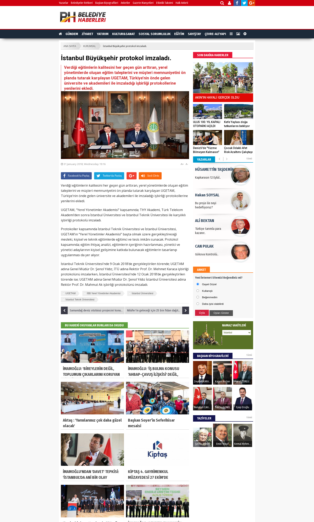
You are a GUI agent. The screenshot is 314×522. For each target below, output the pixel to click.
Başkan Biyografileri (106, 3)
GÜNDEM (71, 34)
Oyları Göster (221, 312)
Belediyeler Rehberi (82, 3)
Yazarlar (63, 3)
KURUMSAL (89, 46)
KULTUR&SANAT (123, 34)
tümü (249, 158)
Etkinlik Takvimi (164, 3)
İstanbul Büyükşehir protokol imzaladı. (125, 46)
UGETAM (70, 293)
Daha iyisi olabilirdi (213, 303)
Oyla (202, 312)
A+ (182, 164)
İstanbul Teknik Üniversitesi (80, 299)
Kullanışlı (207, 290)
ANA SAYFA (69, 46)
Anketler (125, 3)
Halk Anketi (182, 3)
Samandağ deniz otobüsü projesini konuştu (92, 310)
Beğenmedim (209, 297)
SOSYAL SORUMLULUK (155, 34)
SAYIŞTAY (194, 34)
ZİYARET (87, 34)
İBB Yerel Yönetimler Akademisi (104, 293)
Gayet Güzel (209, 284)
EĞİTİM (179, 34)
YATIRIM (103, 34)
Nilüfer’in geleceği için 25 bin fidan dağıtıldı (158, 310)
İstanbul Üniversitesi (142, 293)
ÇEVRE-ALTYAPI (215, 34)
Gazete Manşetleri (143, 3)
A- (187, 164)
